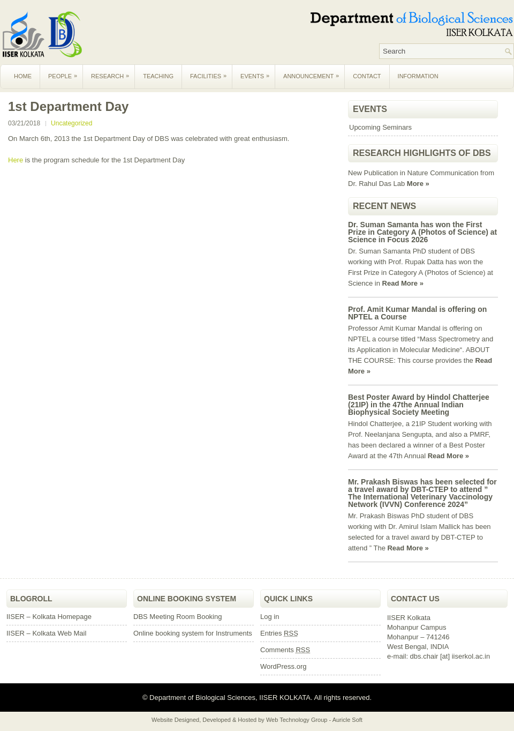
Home (23, 76)
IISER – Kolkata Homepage (49, 617)
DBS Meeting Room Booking (177, 617)
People (65, 71)
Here (16, 160)
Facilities (211, 71)
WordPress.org (283, 666)
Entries (279, 633)
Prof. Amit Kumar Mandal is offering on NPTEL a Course (417, 313)
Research (112, 71)
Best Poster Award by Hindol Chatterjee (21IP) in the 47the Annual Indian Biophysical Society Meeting (418, 404)
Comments (285, 650)
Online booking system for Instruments (192, 633)
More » (418, 184)
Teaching (158, 76)
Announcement (313, 71)
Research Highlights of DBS (422, 153)
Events (257, 71)
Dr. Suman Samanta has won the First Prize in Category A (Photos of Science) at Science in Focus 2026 (422, 232)
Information (418, 76)
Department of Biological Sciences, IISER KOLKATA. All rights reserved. (260, 697)
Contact (367, 76)
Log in (269, 617)
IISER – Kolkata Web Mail (46, 633)
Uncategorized (71, 123)
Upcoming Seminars (380, 127)
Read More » (403, 283)
